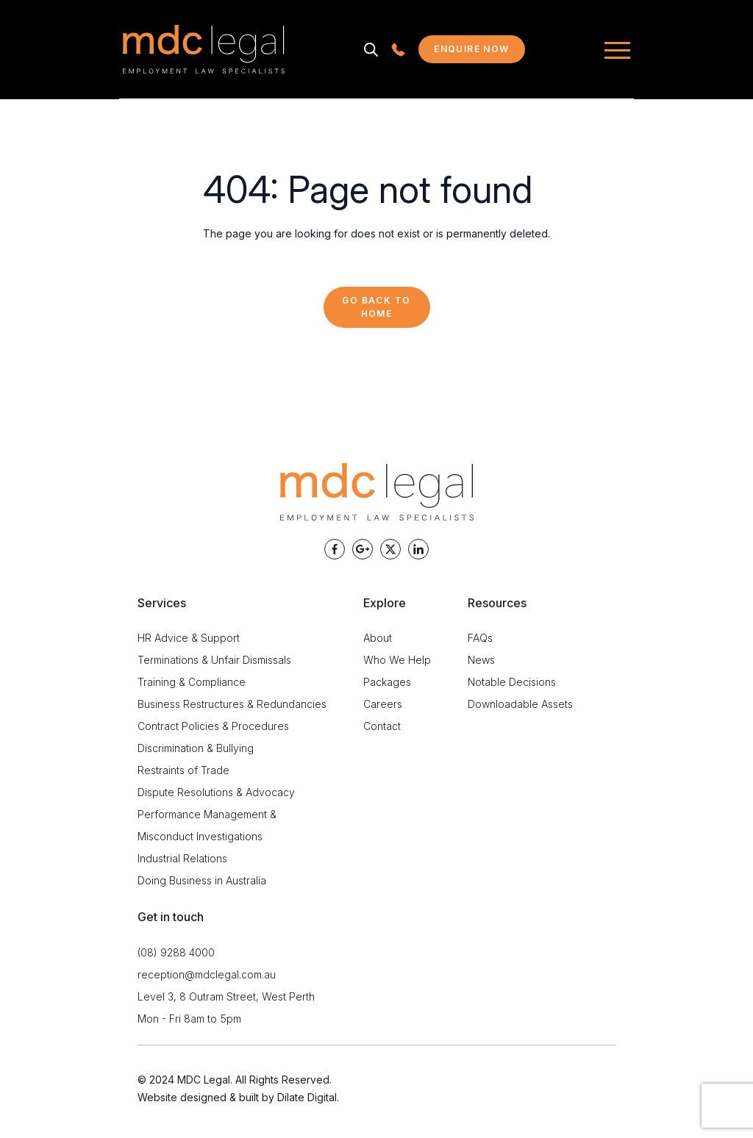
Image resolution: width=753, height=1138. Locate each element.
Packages (387, 682)
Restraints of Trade (183, 770)
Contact (382, 726)
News (481, 660)
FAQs (480, 637)
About (377, 637)
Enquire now (479, 52)
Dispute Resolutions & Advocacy (216, 792)
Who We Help (397, 660)
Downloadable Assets (520, 704)
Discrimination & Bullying (196, 748)
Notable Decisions (512, 682)
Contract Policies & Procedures (213, 726)
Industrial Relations (182, 858)
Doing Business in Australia (202, 880)
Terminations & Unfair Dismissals (214, 660)
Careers (382, 704)
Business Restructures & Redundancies (232, 704)
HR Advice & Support (189, 637)
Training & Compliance (192, 682)
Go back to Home (376, 307)
